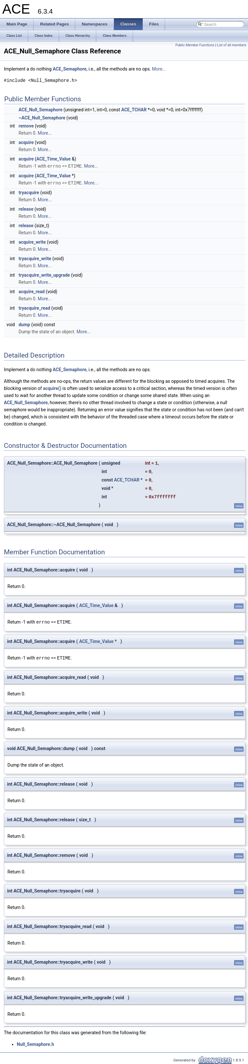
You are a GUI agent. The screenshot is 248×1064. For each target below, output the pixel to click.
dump (24, 324)
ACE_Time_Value (53, 158)
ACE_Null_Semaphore (40, 109)
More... (159, 69)
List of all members (231, 45)
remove (26, 125)
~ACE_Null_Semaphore (41, 117)
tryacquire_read (34, 307)
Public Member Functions (194, 45)
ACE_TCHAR (134, 109)
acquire (26, 142)
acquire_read (31, 291)
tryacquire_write (34, 257)
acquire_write (32, 241)
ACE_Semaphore (70, 69)
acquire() (52, 387)
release (25, 208)
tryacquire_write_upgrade (44, 274)
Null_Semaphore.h (35, 1043)
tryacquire (28, 191)
